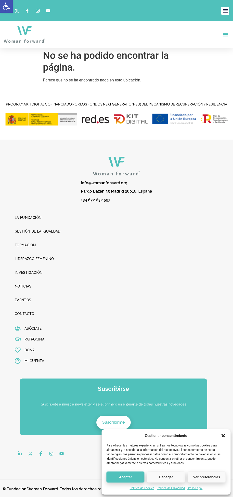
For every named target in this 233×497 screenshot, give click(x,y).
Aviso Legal (194, 488)
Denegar (166, 477)
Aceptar (125, 477)
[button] (6, 6)
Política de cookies (142, 488)
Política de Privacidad (171, 488)
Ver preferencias (206, 477)
